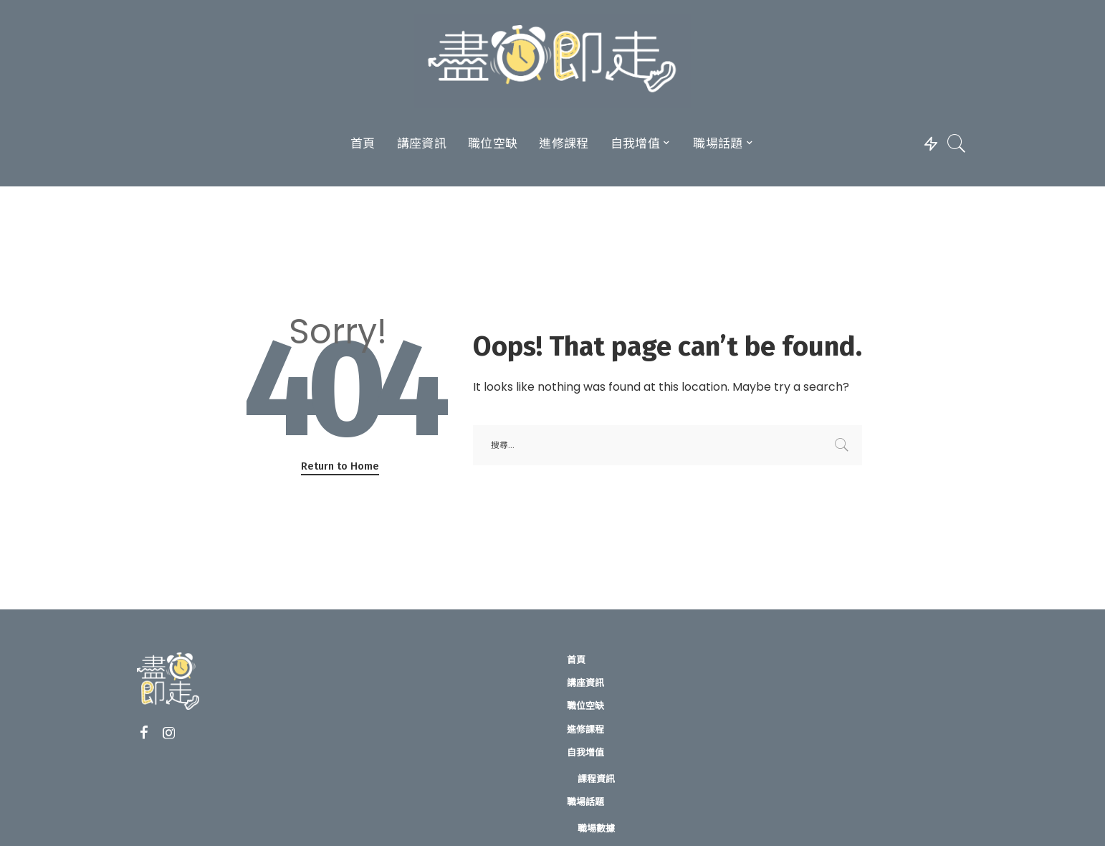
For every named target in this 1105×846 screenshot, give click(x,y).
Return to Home (340, 466)
